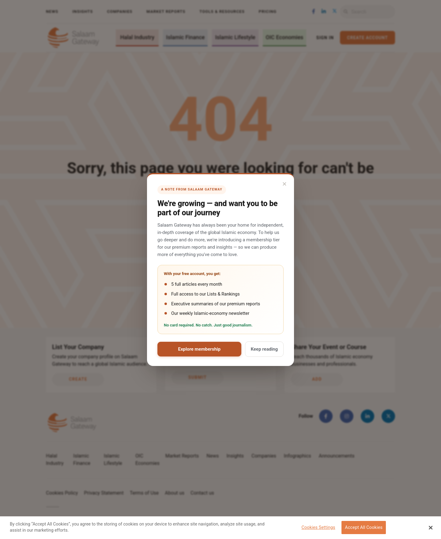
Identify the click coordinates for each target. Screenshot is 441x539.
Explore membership (199, 349)
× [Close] (284, 183)
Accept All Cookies (364, 527)
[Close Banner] (431, 527)
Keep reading (264, 349)
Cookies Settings (318, 527)
